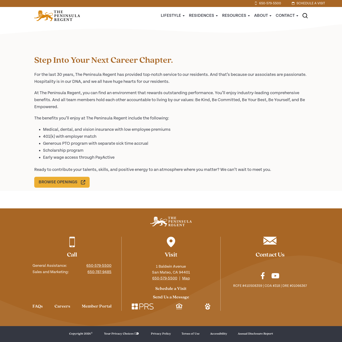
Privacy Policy (161, 333)
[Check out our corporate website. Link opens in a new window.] (143, 307)
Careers (62, 306)
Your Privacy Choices (118, 333)
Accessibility (218, 333)
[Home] (57, 23)
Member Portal (96, 306)
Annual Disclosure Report (255, 333)
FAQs (37, 306)
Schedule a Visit (170, 289)
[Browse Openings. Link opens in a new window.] (62, 182)
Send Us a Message (171, 297)
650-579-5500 (98, 265)
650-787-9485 (99, 272)
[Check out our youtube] (275, 276)
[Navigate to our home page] (171, 221)
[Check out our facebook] (263, 276)
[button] (305, 15)
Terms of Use (190, 333)
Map (186, 278)
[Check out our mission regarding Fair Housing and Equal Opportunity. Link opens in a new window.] (179, 307)
